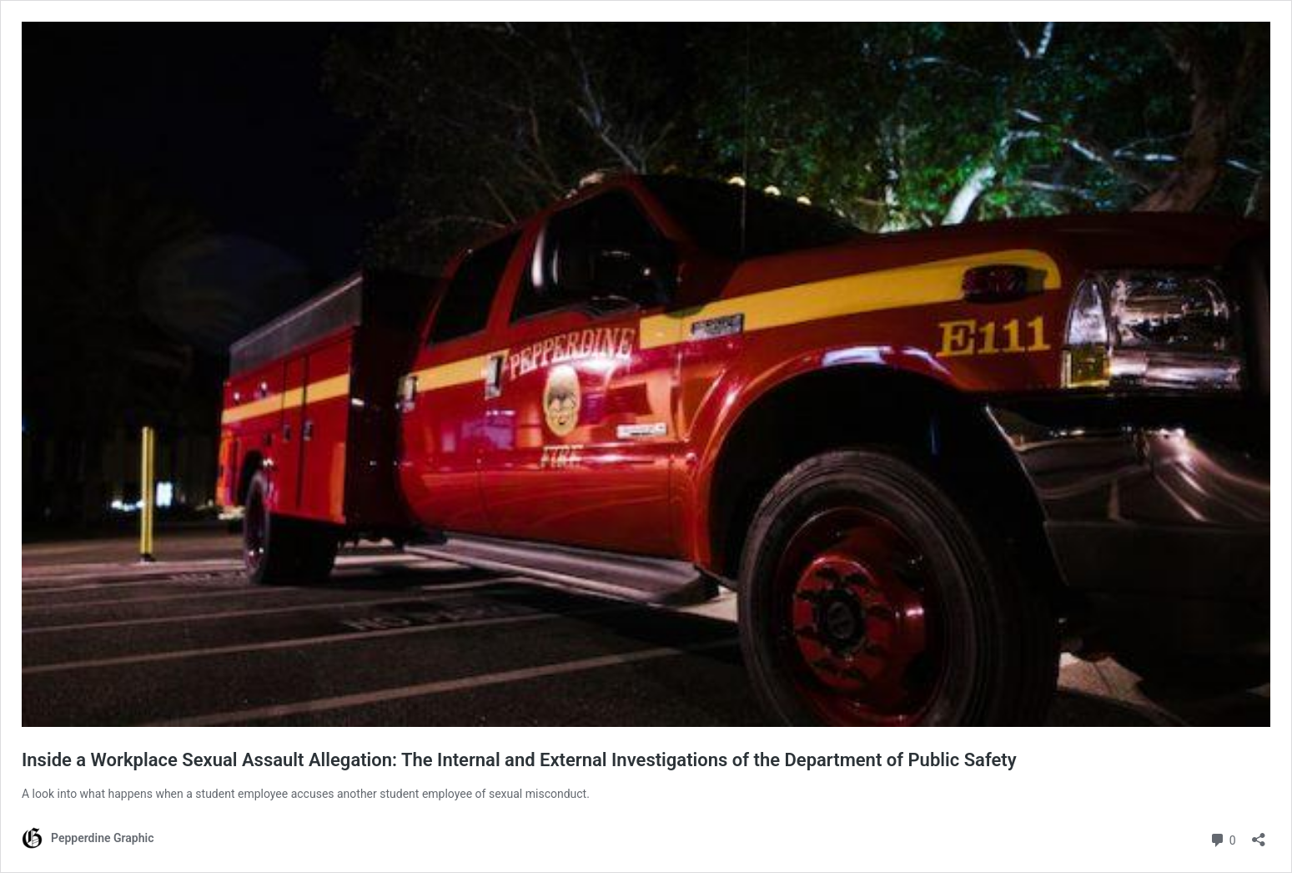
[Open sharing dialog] (1258, 834)
